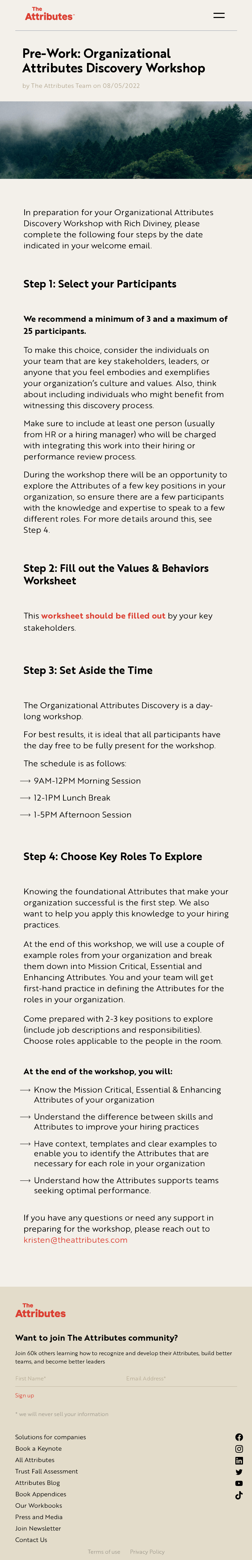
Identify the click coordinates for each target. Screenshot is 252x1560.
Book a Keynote (38, 1448)
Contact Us (31, 1539)
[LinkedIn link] (236, 1461)
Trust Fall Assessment (46, 1471)
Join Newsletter (38, 1528)
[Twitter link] (236, 1472)
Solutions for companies (50, 1437)
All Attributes (34, 1459)
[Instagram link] (236, 1449)
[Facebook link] (236, 1437)
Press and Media (39, 1517)
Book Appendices (40, 1494)
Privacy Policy (147, 1551)
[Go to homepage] (50, 13)
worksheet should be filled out (103, 616)
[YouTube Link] (236, 1483)
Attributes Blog (37, 1482)
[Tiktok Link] (236, 1495)
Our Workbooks (38, 1505)
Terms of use (104, 1551)
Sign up (24, 1395)
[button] (219, 15)
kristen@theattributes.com (76, 1239)
